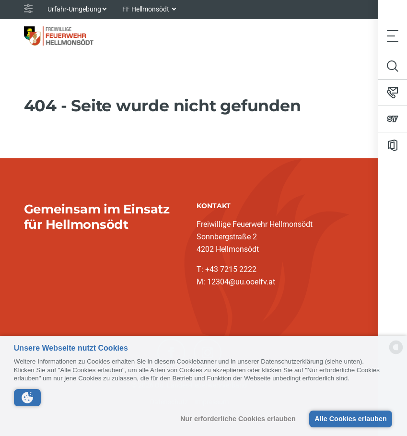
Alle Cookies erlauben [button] (350, 419)
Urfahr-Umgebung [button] (74, 9)
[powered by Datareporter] (396, 353)
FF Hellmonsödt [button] (146, 9)
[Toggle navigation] (392, 35)
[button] (27, 397)
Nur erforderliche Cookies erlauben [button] (238, 419)
